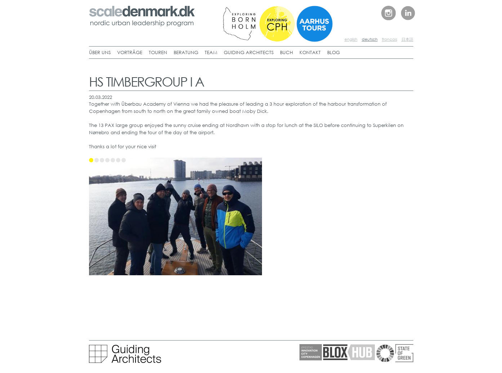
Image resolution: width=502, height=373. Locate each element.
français (389, 39)
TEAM (211, 52)
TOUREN (158, 52)
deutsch (370, 39)
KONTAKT (310, 52)
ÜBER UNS (100, 52)
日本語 (407, 39)
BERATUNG (186, 52)
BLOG (333, 52)
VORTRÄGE (129, 52)
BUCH (286, 52)
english (351, 39)
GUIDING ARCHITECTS (249, 52)
